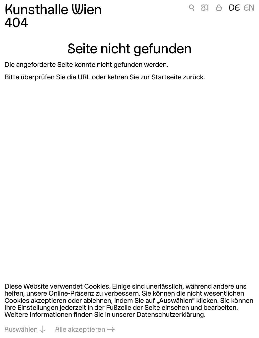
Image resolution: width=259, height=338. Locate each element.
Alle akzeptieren (80, 330)
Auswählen (21, 330)
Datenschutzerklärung (170, 315)
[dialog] (129, 308)
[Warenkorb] (218, 8)
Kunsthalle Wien (53, 10)
